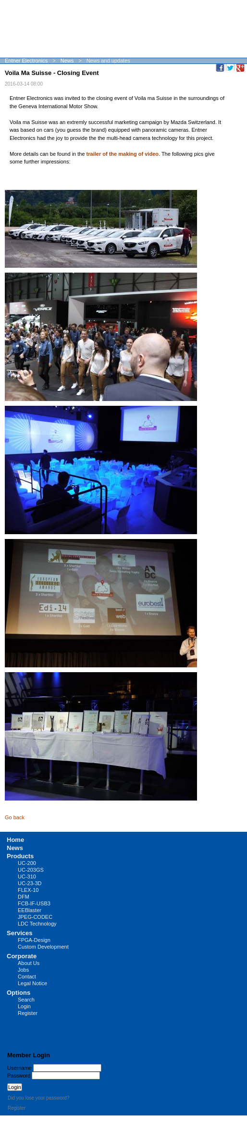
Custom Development (43, 947)
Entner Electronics (26, 60)
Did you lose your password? (38, 1098)
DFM (23, 897)
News (67, 60)
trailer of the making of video (122, 154)
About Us (28, 963)
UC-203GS (31, 870)
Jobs (23, 970)
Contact (27, 976)
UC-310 (27, 876)
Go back (15, 817)
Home (15, 839)
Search (26, 999)
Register (27, 1013)
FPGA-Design (34, 940)
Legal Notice (32, 983)
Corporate (22, 956)
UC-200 (27, 863)
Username (19, 1068)
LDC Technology (37, 924)
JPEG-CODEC (35, 917)
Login (24, 1006)
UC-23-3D (30, 883)
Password (18, 1075)
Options (18, 992)
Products (20, 856)
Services (20, 933)
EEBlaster (29, 910)
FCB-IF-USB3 (34, 903)
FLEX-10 (28, 890)
